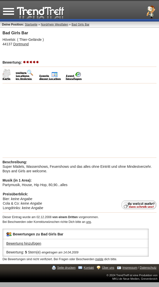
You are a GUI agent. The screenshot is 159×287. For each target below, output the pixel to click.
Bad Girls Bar (80, 24)
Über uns (108, 267)
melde (99, 259)
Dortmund (21, 44)
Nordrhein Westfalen (54, 24)
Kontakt (89, 267)
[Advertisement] (79, 120)
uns (88, 222)
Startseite (31, 24)
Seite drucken (66, 267)
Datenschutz (148, 267)
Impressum (129, 267)
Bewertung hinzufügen (23, 243)
